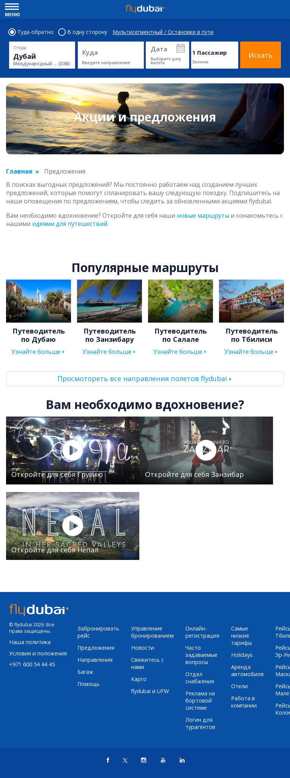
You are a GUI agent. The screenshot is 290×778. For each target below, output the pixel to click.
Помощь (88, 683)
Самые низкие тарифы (241, 635)
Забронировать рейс (98, 632)
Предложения (95, 647)
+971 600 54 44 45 (32, 664)
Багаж (85, 671)
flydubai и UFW (150, 691)
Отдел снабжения (199, 677)
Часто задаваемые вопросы (201, 655)
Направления (95, 659)
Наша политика (30, 642)
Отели (239, 686)
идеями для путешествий (69, 224)
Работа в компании (244, 702)
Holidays (242, 654)
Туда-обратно (31, 32)
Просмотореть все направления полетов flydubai (142, 378)
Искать (260, 55)
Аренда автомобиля (247, 670)
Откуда (19, 47)
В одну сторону (83, 32)
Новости (142, 647)
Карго (139, 679)
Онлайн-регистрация (202, 632)
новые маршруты (203, 215)
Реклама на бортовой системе (200, 700)
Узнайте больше (35, 351)
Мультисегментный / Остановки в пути (163, 32)
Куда (90, 52)
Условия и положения (38, 653)
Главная (19, 171)
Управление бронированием (152, 632)
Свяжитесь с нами (147, 663)
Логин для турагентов (200, 723)
